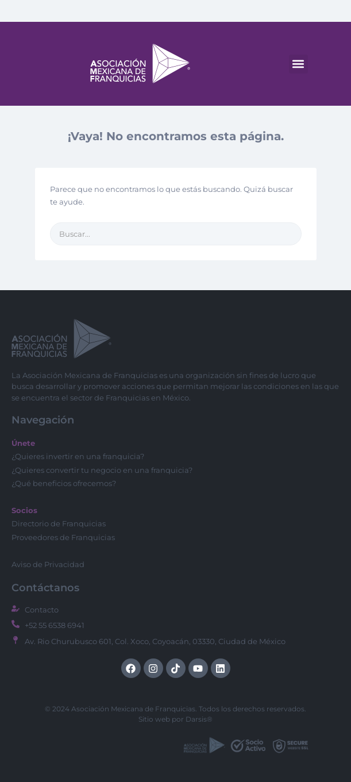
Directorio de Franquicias (58, 523)
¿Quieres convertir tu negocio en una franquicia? (101, 470)
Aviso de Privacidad (47, 564)
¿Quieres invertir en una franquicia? (77, 456)
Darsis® (199, 719)
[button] (298, 64)
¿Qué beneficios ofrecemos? (63, 483)
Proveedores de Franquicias (63, 537)
